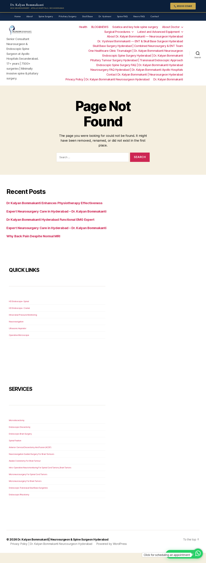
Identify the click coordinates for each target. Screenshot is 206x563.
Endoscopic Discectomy (19, 437)
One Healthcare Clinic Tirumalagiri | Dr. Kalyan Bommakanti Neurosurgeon (135, 50)
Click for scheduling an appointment (167, 555)
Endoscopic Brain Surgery (20, 444)
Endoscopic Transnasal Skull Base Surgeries (28, 498)
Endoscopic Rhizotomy (19, 505)
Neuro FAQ (139, 16)
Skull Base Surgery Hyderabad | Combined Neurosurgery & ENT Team (138, 46)
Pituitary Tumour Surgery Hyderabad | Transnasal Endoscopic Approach (136, 60)
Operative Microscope (19, 345)
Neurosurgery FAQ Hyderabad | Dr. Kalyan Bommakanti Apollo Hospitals (136, 69)
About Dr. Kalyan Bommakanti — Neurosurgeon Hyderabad (145, 36)
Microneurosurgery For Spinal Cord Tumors (28, 484)
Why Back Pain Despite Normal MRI (34, 246)
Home (17, 16)
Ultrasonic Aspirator (17, 338)
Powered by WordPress (115, 554)
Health (83, 27)
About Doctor (171, 27)
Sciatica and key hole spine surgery (135, 27)
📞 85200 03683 (183, 6)
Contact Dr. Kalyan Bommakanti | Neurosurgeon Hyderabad (144, 74)
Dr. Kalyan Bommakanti (168, 79)
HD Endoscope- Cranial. (19, 318)
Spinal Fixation (15, 450)
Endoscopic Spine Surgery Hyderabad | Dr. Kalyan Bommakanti (142, 55)
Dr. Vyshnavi (105, 16)
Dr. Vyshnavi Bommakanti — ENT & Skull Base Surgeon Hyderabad (140, 41)
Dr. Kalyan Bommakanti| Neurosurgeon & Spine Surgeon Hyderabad (65, 549)
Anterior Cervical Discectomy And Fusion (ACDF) (30, 457)
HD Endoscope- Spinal (19, 311)
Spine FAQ (122, 16)
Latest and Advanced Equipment (158, 31)
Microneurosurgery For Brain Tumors (25, 491)
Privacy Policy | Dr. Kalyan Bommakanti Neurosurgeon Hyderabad (108, 79)
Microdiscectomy (16, 430)
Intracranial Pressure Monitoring (23, 325)
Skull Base (87, 16)
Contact (154, 16)
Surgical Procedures (117, 31)
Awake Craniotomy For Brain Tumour (25, 471)
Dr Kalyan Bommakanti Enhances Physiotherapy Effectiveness (56, 203)
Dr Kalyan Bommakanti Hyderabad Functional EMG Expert (52, 225)
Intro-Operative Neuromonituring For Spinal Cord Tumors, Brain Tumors (40, 478)
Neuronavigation (16, 332)
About (29, 16)
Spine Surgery (46, 16)
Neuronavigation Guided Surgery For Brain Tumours (31, 464)
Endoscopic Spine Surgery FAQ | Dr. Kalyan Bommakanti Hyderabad (139, 65)
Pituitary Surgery (67, 16)
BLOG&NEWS (99, 27)
